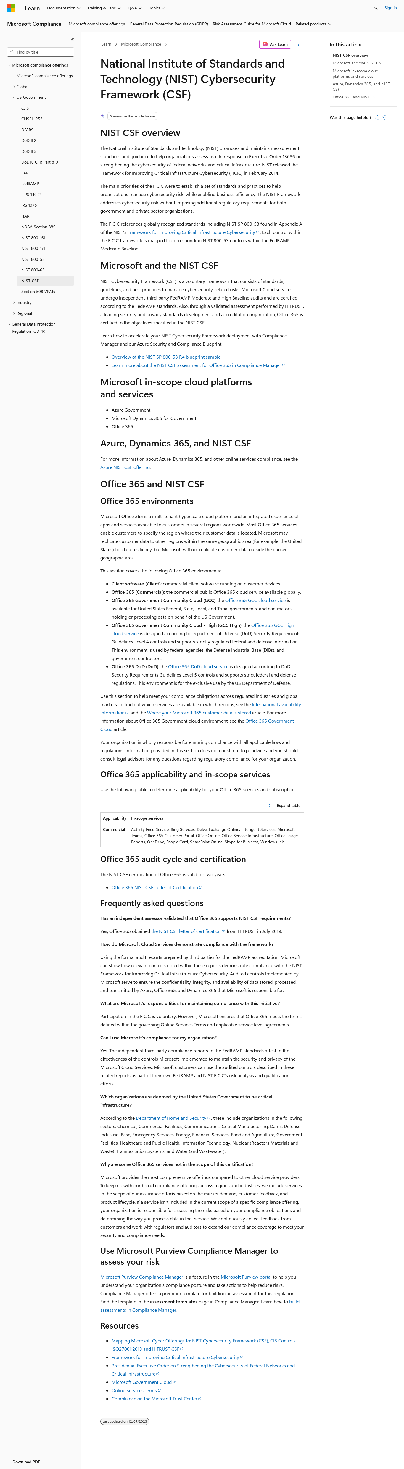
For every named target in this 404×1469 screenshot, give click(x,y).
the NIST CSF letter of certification (186, 931)
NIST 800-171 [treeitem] (33, 248)
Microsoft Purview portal (246, 1277)
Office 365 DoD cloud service (198, 666)
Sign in (390, 7)
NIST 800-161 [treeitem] (33, 237)
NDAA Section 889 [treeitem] (38, 226)
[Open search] (376, 8)
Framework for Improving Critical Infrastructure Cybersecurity (191, 232)
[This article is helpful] (377, 117)
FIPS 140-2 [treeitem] (31, 194)
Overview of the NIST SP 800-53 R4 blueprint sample (166, 357)
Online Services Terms (134, 1390)
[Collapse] (72, 39)
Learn (106, 44)
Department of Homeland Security (171, 1118)
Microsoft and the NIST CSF (358, 63)
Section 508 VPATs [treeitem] (38, 291)
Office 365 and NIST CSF (355, 97)
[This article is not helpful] (384, 117)
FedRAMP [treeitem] (30, 183)
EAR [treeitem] (24, 173)
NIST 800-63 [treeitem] (33, 270)
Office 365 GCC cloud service (255, 600)
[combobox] (40, 52)
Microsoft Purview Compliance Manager (141, 1277)
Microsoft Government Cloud (142, 1382)
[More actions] (298, 44)
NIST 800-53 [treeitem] (33, 259)
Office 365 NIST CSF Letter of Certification (155, 887)
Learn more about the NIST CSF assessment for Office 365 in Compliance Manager (196, 365)
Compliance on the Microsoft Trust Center (154, 1398)
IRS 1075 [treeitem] (29, 205)
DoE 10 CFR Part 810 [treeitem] (39, 162)
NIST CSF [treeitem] (30, 281)
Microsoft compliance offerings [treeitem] (45, 75)
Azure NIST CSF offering (125, 467)
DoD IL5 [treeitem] (28, 151)
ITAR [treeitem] (25, 216)
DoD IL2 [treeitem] (28, 140)
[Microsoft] (11, 8)
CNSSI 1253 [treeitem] (32, 119)
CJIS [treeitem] (25, 108)
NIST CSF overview (350, 55)
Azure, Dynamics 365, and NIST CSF (361, 86)
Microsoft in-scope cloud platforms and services (355, 73)
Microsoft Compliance (141, 44)
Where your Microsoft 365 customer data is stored (199, 712)
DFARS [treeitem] (27, 129)
